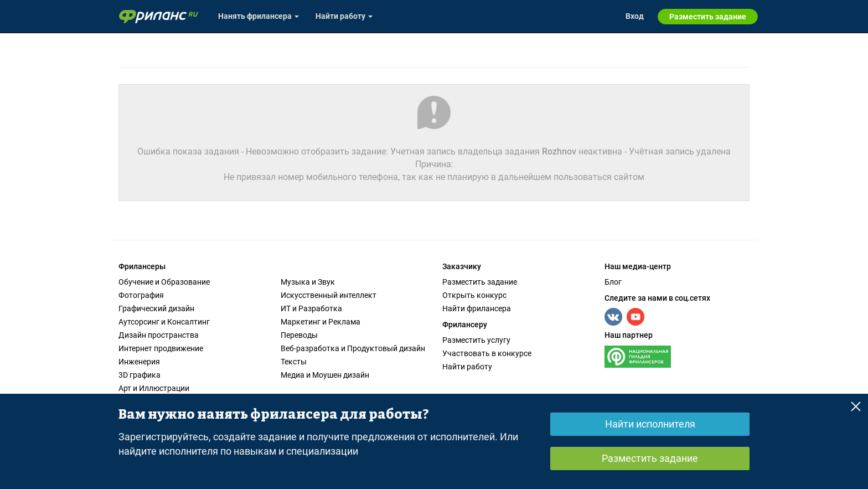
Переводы (299, 335)
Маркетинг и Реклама (320, 321)
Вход (635, 16)
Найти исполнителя (650, 424)
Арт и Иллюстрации (153, 388)
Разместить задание (479, 281)
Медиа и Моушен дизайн (325, 374)
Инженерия (139, 361)
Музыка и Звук (308, 281)
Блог (613, 281)
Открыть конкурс (474, 295)
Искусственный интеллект (328, 295)
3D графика (139, 374)
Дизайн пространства (158, 335)
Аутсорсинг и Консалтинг (164, 321)
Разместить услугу (476, 340)
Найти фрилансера (476, 308)
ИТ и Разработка (311, 308)
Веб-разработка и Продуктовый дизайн (353, 348)
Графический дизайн (156, 308)
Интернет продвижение (160, 348)
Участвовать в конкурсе (486, 353)
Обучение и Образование (164, 281)
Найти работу (467, 366)
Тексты (294, 361)
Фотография (141, 295)
